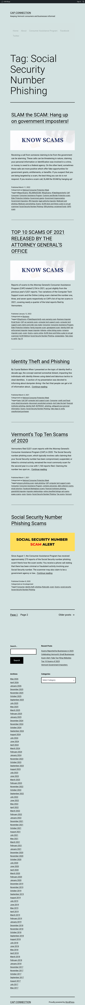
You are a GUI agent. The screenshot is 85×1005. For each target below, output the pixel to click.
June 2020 (14, 859)
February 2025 (16, 706)
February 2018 (16, 953)
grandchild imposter (18, 484)
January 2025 (15, 710)
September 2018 (17, 928)
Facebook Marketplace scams (34, 481)
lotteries (43, 323)
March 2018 (15, 949)
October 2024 (15, 720)
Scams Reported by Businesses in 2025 (57, 643)
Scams (38, 196)
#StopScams (46, 185)
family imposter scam (38, 320)
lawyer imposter (34, 323)
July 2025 (14, 696)
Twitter (13, 28)
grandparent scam (53, 320)
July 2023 (14, 765)
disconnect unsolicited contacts (40, 396)
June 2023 (14, 769)
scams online (38, 326)
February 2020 (16, 869)
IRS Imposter (33, 194)
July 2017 (14, 977)
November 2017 (16, 963)
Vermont (68, 487)
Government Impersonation (55, 191)
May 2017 (14, 980)
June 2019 (14, 897)
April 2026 (14, 675)
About (21, 23)
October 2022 (15, 783)
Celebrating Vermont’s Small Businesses (57, 647)
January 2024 (15, 748)
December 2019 (16, 876)
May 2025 (14, 699)
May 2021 (14, 831)
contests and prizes (50, 478)
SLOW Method (24, 328)
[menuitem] (83, 1)
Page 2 (24, 607)
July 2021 (14, 828)
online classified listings (52, 484)
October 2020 (15, 852)
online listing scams (54, 323)
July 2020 (14, 855)
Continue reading (39, 379)
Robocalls (45, 579)
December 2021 (16, 814)
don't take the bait (59, 396)
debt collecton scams (65, 478)
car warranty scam (31, 315)
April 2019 (14, 904)
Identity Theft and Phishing (40, 354)
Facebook (62, 23)
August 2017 (15, 973)
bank (19, 393)
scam (25, 326)
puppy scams (16, 487)
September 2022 (17, 786)
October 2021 (15, 821)
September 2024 (17, 723)
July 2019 (14, 894)
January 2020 (15, 873)
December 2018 (16, 918)
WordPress (69, 995)
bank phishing (40, 476)
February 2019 (16, 911)
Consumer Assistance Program (41, 23)
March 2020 (15, 866)
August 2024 (15, 727)
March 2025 (15, 703)
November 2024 (16, 717)
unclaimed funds (60, 199)
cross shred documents (19, 396)
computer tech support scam (49, 315)
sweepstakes (59, 328)
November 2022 (16, 779)
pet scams (65, 484)
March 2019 (15, 907)
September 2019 (17, 887)
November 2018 (16, 921)
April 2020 (14, 862)
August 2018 (15, 932)
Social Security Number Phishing (31, 199)
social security (65, 579)
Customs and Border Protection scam (56, 188)
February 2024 (16, 744)
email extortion (16, 481)
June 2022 (14, 793)
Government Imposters (19, 194)
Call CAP (24, 393)
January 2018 (15, 956)
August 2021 (15, 824)
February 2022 (16, 807)
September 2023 (17, 758)
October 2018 (15, 925)
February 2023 (16, 776)
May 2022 (14, 796)
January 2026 (15, 678)
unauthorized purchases (20, 404)
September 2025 (17, 692)
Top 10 (20, 331)
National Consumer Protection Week (36, 182)
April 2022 (14, 800)
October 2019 (15, 883)
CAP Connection (20, 12)
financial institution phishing (56, 481)
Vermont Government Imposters (54, 657)
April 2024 (14, 737)
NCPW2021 (40, 398)
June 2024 (14, 734)
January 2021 (15, 842)
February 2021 (16, 838)
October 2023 (15, 755)
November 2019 (16, 880)
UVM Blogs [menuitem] (7, 1)
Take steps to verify (58, 401)
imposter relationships (34, 484)
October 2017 (15, 967)
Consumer (15, 188)
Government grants (37, 191)
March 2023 (15, 772)
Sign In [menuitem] (79, 1)
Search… (13, 639)
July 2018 (14, 935)
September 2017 (17, 970)
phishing (48, 398)
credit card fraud (64, 393)
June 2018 (14, 939)
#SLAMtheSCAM (35, 185)
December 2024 (16, 713)
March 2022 (15, 803)
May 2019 (14, 901)
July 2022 (14, 789)
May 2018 (14, 942)
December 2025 (16, 682)
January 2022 (15, 810)
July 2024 (14, 730)
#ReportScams (22, 185)
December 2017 (16, 959)
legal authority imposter (47, 194)
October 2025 (15, 689)
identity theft (65, 320)
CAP (68, 185)
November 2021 (16, 817)
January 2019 (15, 914)
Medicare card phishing (26, 196)
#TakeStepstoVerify (59, 185)
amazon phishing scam (25, 476)
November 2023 (16, 751)
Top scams (61, 487)
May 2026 (14, 671)
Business (26, 309)
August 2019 (15, 890)
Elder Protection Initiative (20, 191)
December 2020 (16, 845)
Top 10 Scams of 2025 (50, 654)
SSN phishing (48, 199)
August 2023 (15, 762)
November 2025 (16, 685)
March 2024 (15, 741)
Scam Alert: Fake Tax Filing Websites (56, 650)
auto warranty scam (49, 312)
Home (13, 23)
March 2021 (15, 835)
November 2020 (16, 848)
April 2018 (14, 946)
